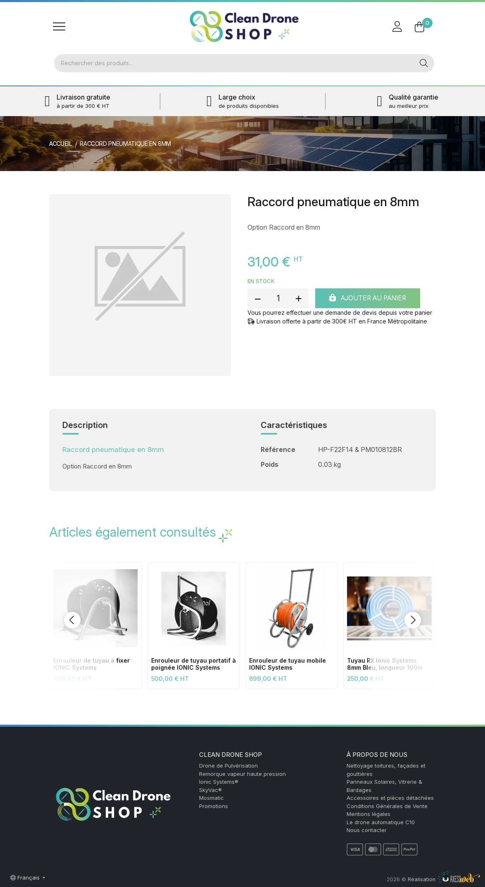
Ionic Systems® (218, 781)
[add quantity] (298, 299)
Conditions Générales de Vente (387, 806)
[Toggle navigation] (59, 26)
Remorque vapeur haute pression (242, 773)
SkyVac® (210, 790)
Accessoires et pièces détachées (390, 797)
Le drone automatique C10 (381, 822)
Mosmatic (211, 797)
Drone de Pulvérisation (228, 765)
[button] (72, 621)
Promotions (213, 806)
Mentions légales (368, 814)
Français (25, 877)
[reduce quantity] (257, 299)
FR (426, 10)
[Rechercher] (233, 63)
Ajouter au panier (372, 299)
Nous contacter (367, 830)
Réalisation (444, 879)
